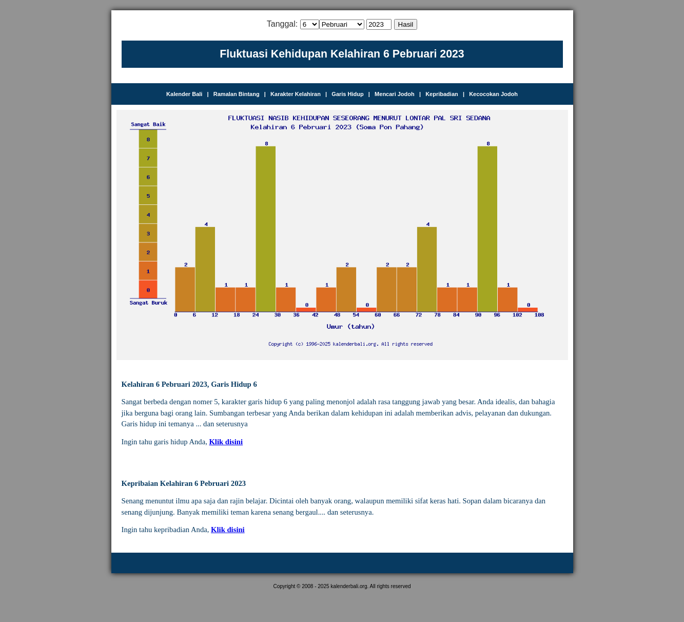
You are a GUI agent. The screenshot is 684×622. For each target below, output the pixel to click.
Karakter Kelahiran (295, 94)
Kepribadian (441, 94)
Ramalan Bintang (236, 94)
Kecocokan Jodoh (493, 94)
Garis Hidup (347, 94)
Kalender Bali (184, 94)
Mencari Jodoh (395, 94)
